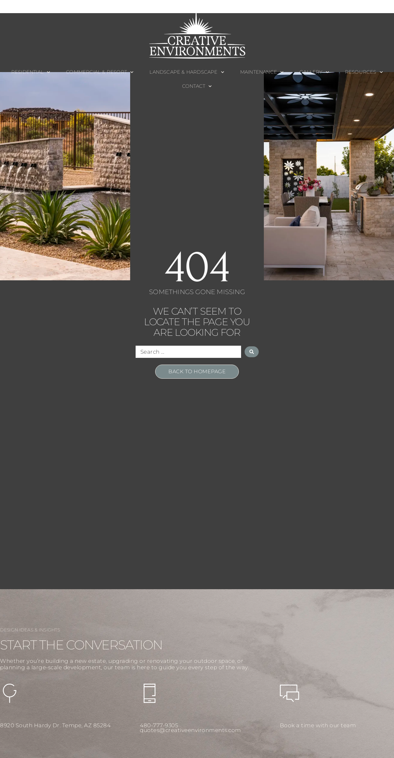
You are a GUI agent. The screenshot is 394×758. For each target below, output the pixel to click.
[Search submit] (252, 351)
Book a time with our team (318, 725)
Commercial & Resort (99, 72)
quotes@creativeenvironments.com (190, 730)
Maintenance (262, 72)
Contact (197, 86)
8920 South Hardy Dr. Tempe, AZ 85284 (55, 725)
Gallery (314, 72)
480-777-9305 (159, 725)
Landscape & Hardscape (186, 72)
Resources (364, 72)
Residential (30, 72)
